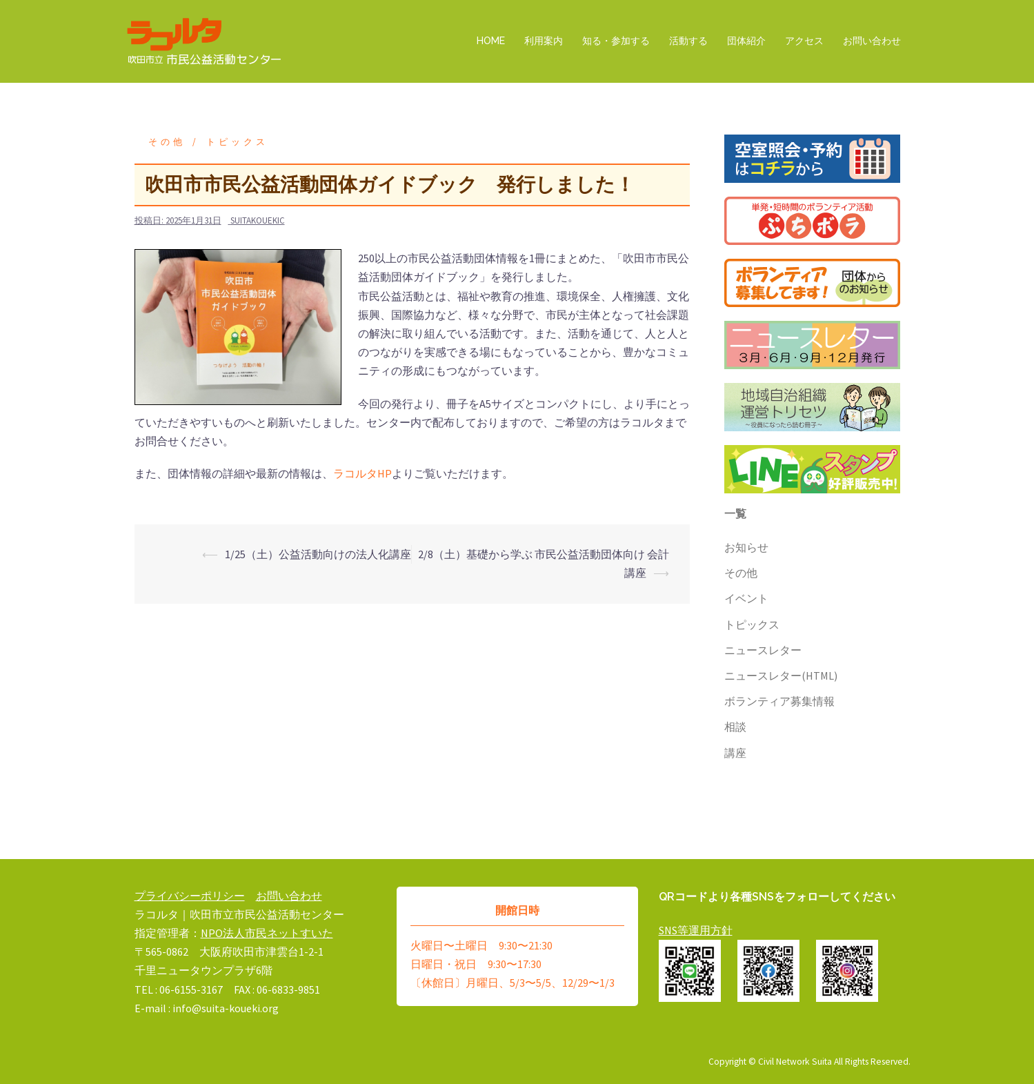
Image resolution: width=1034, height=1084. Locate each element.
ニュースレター (763, 650)
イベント (746, 598)
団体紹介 (746, 40)
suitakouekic (257, 220)
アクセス (804, 40)
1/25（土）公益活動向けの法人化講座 (318, 554)
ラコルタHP (362, 473)
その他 (167, 142)
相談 (735, 726)
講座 (735, 753)
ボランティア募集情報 (779, 701)
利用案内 (543, 40)
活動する (688, 40)
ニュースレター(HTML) (780, 675)
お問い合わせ (872, 40)
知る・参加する (616, 40)
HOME (491, 40)
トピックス (237, 142)
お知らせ (746, 547)
